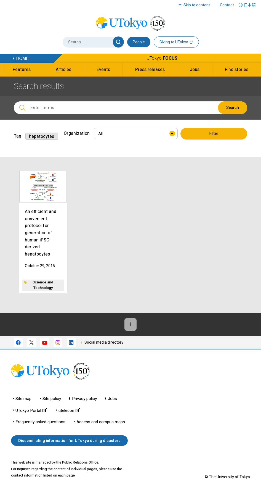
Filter (213, 133)
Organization (77, 133)
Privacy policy (84, 399)
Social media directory (103, 342)
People (139, 42)
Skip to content (196, 5)
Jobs (112, 399)
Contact (227, 5)
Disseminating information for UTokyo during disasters (69, 440)
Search (232, 107)
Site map (23, 399)
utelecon (69, 410)
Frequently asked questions (40, 422)
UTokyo (162, 58)
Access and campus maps (100, 422)
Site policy (51, 399)
